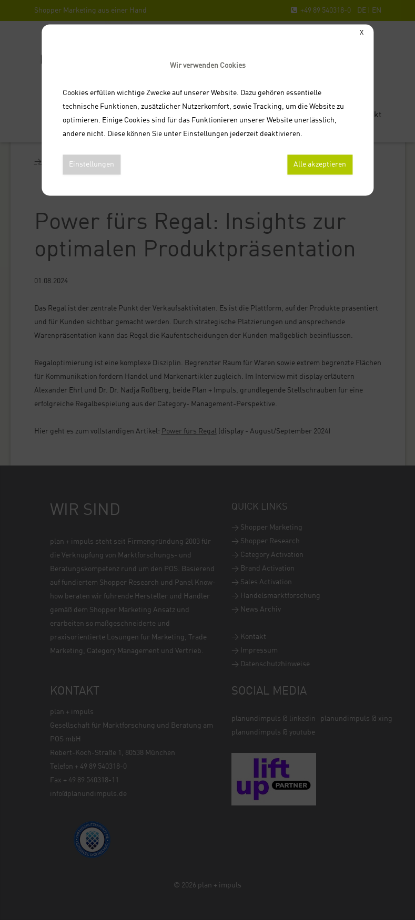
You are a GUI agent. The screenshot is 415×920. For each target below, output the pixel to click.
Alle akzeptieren (319, 164)
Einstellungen (91, 164)
